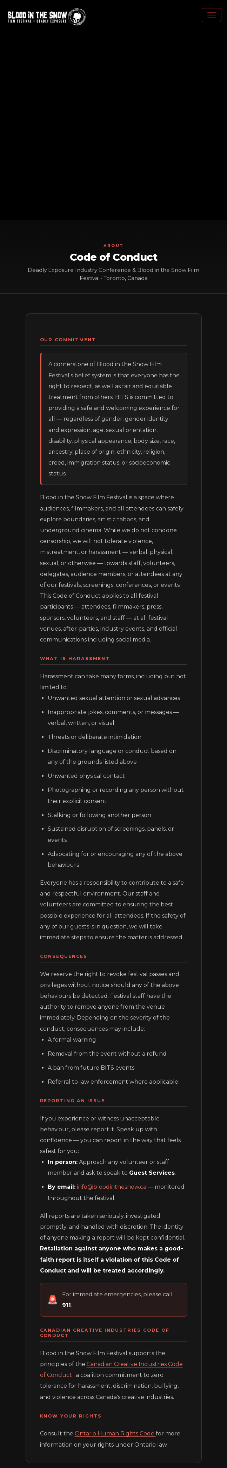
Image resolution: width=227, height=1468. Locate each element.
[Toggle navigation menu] (211, 15)
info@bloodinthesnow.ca (111, 1187)
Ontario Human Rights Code (115, 1433)
